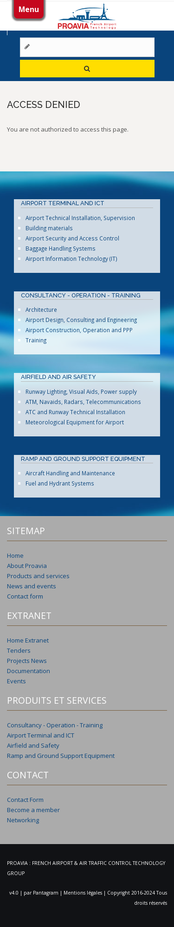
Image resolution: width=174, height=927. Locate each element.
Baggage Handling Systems (61, 248)
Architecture (41, 309)
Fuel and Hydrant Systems (60, 483)
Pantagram (46, 892)
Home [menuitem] (15, 555)
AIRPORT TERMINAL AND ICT (62, 203)
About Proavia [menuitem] (27, 565)
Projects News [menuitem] (27, 660)
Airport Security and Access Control (72, 238)
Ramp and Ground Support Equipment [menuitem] (61, 755)
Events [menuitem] (16, 681)
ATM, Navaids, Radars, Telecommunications (83, 401)
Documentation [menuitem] (28, 671)
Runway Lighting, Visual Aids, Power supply (81, 391)
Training (36, 340)
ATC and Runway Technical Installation (75, 412)
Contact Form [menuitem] (25, 799)
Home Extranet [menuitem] (28, 640)
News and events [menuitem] (31, 586)
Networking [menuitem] (23, 820)
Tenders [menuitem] (19, 650)
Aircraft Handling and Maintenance (70, 473)
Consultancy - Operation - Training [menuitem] (55, 725)
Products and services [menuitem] (38, 576)
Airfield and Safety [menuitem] (33, 745)
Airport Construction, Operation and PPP (79, 330)
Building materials (49, 228)
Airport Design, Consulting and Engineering (81, 319)
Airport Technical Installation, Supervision (80, 217)
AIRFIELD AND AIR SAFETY (58, 376)
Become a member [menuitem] (33, 810)
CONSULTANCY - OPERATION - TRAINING (81, 295)
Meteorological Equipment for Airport (75, 422)
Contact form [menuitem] (25, 596)
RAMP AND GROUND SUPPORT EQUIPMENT (83, 458)
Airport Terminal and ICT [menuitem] (40, 735)
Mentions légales (83, 892)
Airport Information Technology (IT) (71, 258)
